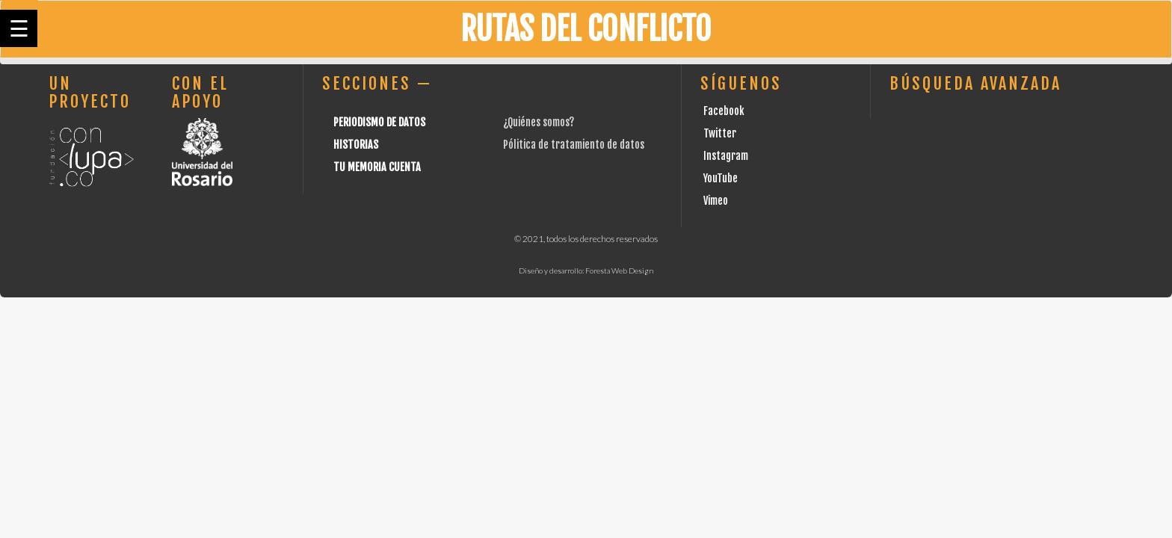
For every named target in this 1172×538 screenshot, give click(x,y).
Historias (355, 144)
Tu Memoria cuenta (377, 167)
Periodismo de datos (379, 122)
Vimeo (715, 200)
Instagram (725, 155)
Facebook (723, 111)
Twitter (719, 133)
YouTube (720, 178)
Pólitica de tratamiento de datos (573, 144)
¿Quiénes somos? (538, 122)
